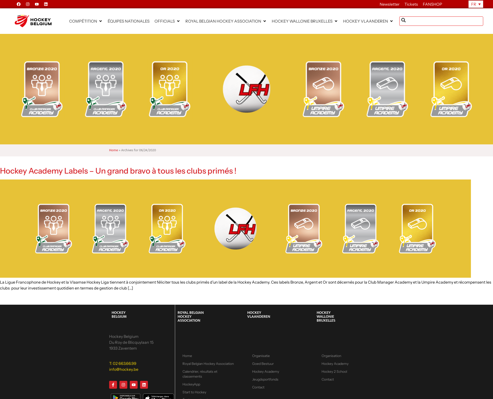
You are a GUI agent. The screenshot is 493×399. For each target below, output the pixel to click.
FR (473, 4)
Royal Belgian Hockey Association (208, 363)
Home (113, 150)
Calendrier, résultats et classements (199, 374)
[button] (86, 21)
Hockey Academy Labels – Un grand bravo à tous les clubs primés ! (118, 171)
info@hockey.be (123, 369)
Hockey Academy (265, 371)
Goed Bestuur (263, 363)
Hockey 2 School (334, 371)
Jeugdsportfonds (265, 379)
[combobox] (441, 21)
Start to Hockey (194, 392)
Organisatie (261, 356)
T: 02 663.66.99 (122, 363)
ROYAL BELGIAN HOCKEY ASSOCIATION (191, 316)
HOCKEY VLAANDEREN (258, 314)
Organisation (331, 356)
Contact (258, 387)
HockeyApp (191, 384)
